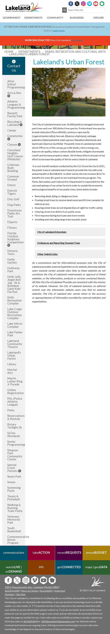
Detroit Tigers (12, 192)
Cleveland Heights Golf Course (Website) (15, 154)
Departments (33, 17)
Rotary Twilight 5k (14, 426)
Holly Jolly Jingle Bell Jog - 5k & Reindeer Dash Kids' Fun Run (14, 284)
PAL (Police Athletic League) (14, 401)
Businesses (77, 17)
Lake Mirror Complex (14, 325)
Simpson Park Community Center (14, 454)
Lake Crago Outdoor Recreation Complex (14, 313)
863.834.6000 (12, 590)
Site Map (20, 594)
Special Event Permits (12, 468)
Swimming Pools (14, 489)
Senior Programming (16, 443)
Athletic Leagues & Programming (16, 104)
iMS (41, 567)
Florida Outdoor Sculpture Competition (15, 237)
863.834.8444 (30, 621)
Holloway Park (13, 269)
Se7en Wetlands (13, 434)
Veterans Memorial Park (13, 519)
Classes (12, 144)
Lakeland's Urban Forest (14, 355)
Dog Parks (14, 204)
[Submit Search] (64, 10)
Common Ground (13, 178)
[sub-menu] (8, 96)
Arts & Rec (14, 93)
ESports (12, 222)
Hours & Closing (29, 590)
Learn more (77, 40)
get (68, 567)
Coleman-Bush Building (13, 167)
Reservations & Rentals (16, 417)
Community (55, 17)
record (68, 552)
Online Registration (15, 391)
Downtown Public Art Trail (14, 213)
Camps (11, 130)
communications (13, 552)
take (41, 552)
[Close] (107, 28)
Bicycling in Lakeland (14, 123)
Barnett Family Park (14, 114)
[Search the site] (86, 10)
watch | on (13, 569)
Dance (11, 185)
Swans (11, 482)
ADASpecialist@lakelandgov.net (57, 621)
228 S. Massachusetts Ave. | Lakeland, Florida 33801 (32, 587)
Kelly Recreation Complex (14, 300)
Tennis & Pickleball (13, 497)
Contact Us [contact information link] (13, 66)
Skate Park (14, 476)
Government (11, 17)
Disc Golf (13, 199)
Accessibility (46, 590)
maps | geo (96, 567)
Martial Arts (12, 371)
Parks (11, 410)
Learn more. (59, 30)
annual (96, 552)
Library (11, 364)
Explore (98, 17)
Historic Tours (12, 252)
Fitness (12, 227)
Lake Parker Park (15, 333)
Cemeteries (15, 136)
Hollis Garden (12, 261)
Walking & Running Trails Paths (14, 508)
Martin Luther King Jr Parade (14, 381)
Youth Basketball (14, 529)
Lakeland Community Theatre (14, 344)
